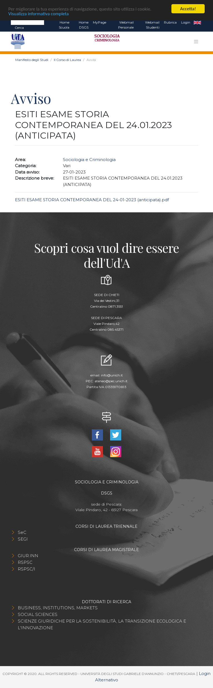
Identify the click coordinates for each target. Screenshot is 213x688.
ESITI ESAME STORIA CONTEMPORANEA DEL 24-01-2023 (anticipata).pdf (92, 199)
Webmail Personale (126, 24)
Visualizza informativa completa (38, 13)
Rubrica (170, 22)
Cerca (19, 28)
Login (185, 22)
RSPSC (25, 562)
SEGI (23, 539)
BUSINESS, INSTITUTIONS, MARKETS (58, 607)
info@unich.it (112, 375)
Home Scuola (64, 24)
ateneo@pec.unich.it (111, 381)
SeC (22, 532)
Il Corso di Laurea (67, 60)
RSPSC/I (26, 569)
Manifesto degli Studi (31, 60)
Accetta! (188, 9)
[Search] (27, 22)
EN (197, 22)
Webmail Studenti (152, 24)
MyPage (99, 22)
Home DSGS (83, 24)
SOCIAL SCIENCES (37, 614)
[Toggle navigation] (196, 41)
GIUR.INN (28, 555)
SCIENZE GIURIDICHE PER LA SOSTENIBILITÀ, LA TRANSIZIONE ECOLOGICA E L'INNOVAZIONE (102, 624)
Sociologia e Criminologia (89, 159)
